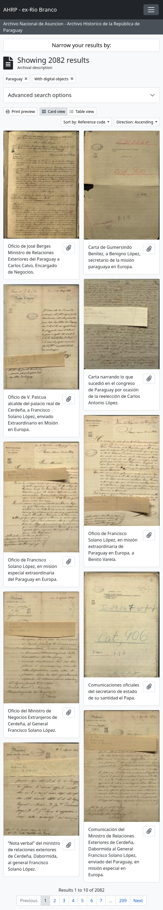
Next (138, 901)
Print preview (20, 111)
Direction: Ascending (135, 122)
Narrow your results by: (81, 45)
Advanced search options (39, 95)
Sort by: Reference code (84, 122)
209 (122, 901)
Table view (82, 111)
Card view (53, 111)
